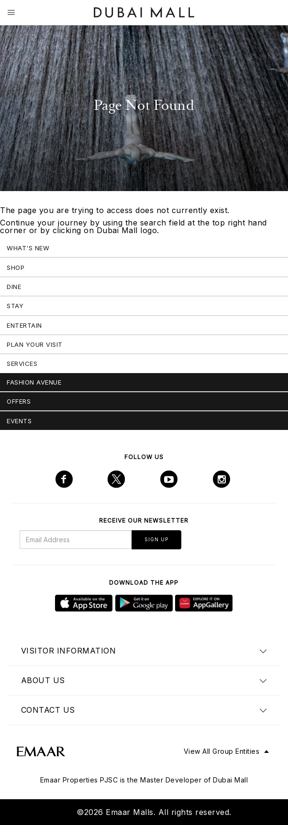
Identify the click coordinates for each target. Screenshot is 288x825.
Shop (15, 267)
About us (43, 680)
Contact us (48, 710)
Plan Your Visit (35, 344)
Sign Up (156, 539)
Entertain (24, 325)
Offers (19, 401)
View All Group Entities (222, 751)
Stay (15, 306)
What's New (28, 248)
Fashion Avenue (34, 382)
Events (19, 421)
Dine (14, 286)
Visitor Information (68, 650)
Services (22, 363)
